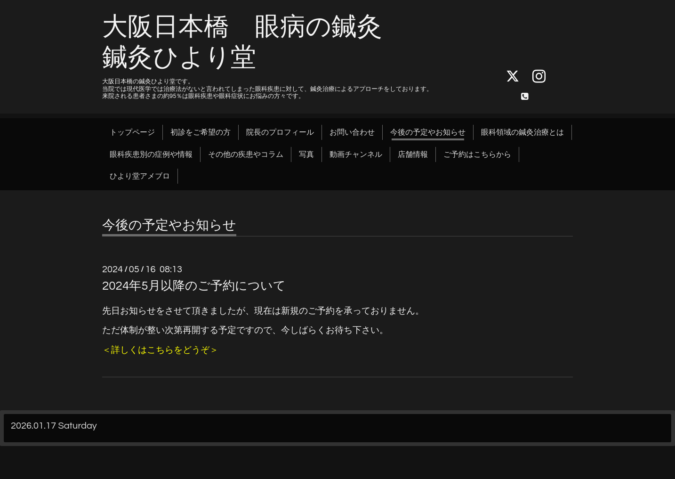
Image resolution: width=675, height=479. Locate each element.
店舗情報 (413, 154)
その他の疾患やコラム (245, 154)
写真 (306, 154)
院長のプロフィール (280, 132)
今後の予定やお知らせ (428, 132)
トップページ (132, 132)
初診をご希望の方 (200, 132)
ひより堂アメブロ (140, 176)
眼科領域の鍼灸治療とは (522, 132)
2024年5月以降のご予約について (194, 286)
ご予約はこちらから (477, 154)
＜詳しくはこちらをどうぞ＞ (160, 350)
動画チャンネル (355, 154)
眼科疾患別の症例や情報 (151, 154)
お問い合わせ (352, 132)
